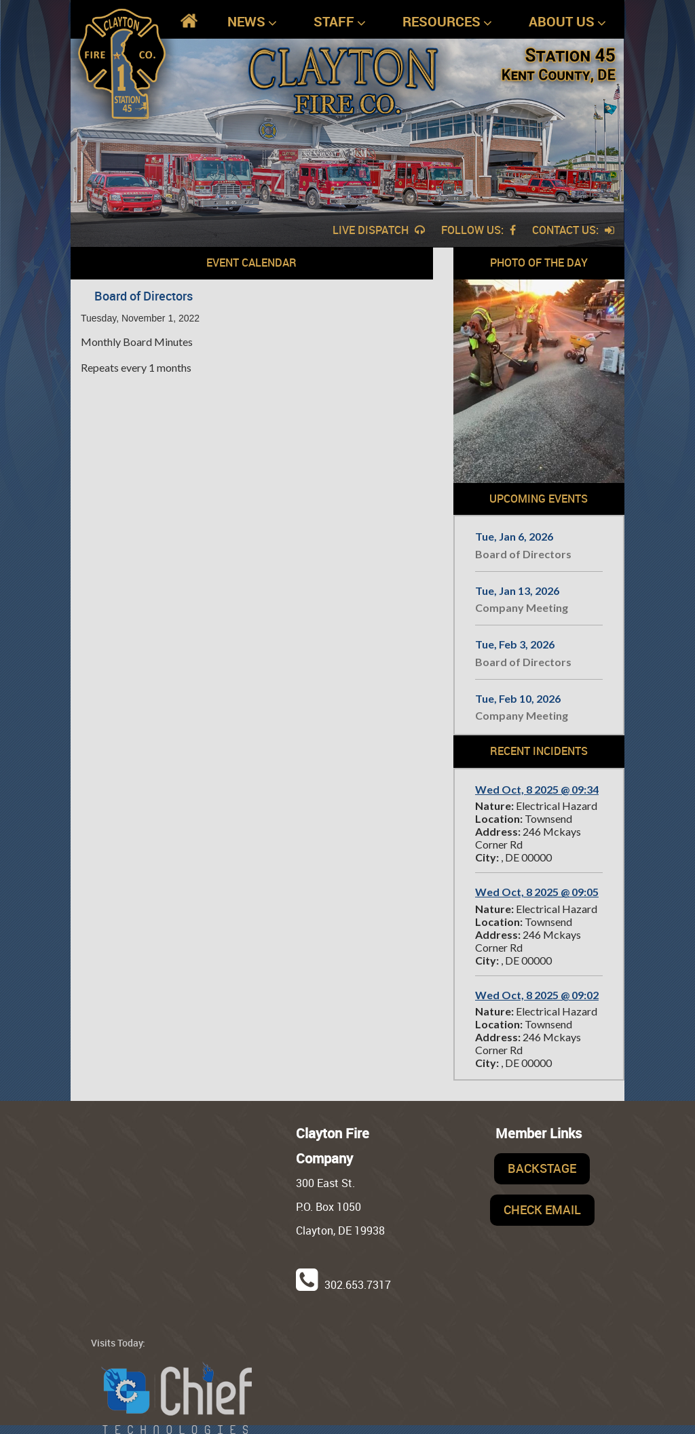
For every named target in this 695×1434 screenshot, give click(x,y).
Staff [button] (340, 22)
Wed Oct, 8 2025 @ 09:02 (537, 994)
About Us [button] (567, 22)
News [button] (252, 22)
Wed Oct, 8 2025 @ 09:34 (537, 789)
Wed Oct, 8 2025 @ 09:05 (537, 891)
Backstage (542, 1168)
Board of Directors (523, 553)
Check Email (542, 1209)
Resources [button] (447, 22)
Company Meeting (521, 607)
